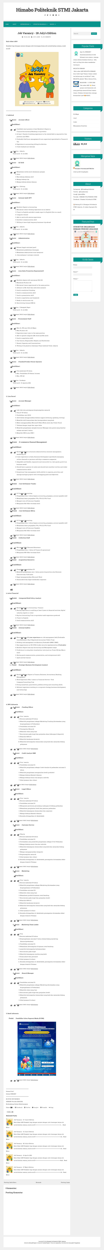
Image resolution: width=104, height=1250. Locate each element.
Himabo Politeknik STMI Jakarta (52, 9)
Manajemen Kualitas (80, 126)
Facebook (18, 1107)
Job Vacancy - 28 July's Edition (37, 33)
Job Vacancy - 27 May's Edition (24, 1167)
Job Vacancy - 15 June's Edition (24, 1131)
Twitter (27, 1107)
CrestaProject (46, 1243)
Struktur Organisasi (39, 24)
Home (7, 24)
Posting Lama (65, 1182)
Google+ (35, 1107)
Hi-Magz (76, 114)
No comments (47, 36)
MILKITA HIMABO (79, 68)
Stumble (43, 1107)
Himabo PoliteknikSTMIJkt (84, 168)
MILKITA (52, 24)
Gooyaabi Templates (74, 1243)
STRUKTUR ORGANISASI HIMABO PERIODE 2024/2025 (85, 228)
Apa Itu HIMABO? (85, 52)
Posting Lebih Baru (10, 1182)
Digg (51, 1107)
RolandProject (33, 1243)
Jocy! (34, 36)
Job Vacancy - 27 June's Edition (24, 1120)
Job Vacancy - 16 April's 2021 (23, 1155)
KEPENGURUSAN (24, 24)
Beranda (38, 1182)
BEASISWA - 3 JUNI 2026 (87, 82)
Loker (38, 36)
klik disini (31, 158)
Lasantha (58, 1243)
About (14, 24)
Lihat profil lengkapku (80, 172)
